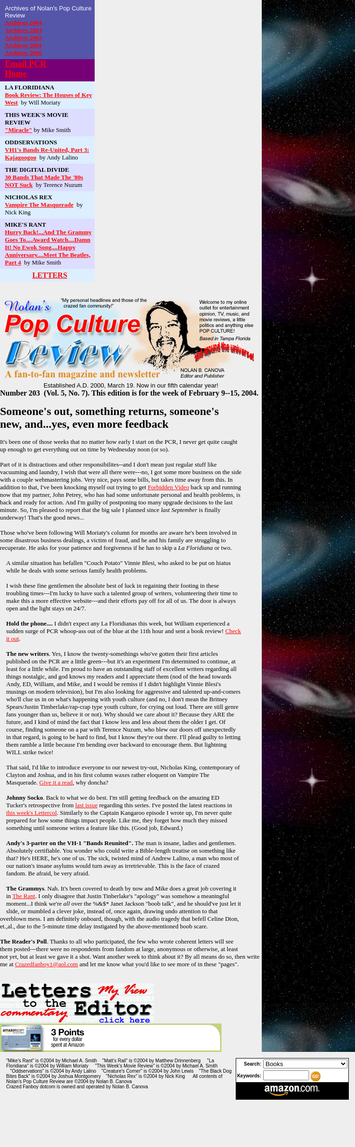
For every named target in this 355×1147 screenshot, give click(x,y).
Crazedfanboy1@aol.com (46, 964)
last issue (86, 805)
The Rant (23, 896)
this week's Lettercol (31, 812)
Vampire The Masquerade (39, 204)
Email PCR (25, 64)
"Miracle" (18, 129)
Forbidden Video (168, 487)
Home (16, 74)
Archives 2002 (23, 37)
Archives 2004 (23, 22)
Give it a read (55, 782)
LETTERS (49, 275)
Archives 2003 (23, 30)
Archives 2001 (23, 45)
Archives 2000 (23, 52)
